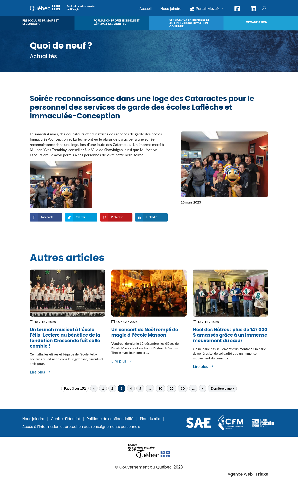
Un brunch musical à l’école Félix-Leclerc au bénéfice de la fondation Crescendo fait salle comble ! (65, 337)
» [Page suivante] (202, 388)
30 (183, 388)
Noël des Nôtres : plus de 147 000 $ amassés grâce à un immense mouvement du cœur (230, 335)
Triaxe (262, 474)
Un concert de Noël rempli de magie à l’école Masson (144, 332)
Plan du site (150, 419)
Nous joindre (33, 419)
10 (160, 388)
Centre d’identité (65, 419)
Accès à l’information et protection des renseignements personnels (81, 426)
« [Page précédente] (94, 388)
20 (172, 388)
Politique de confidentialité (110, 419)
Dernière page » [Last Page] (222, 388)
